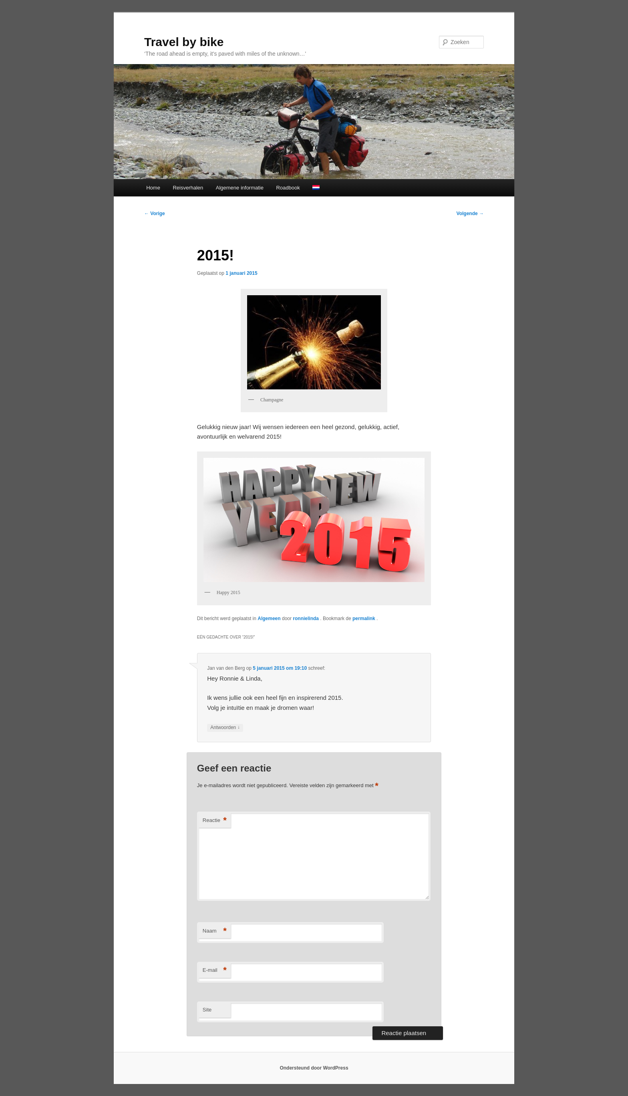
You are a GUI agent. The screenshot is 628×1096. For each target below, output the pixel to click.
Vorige (154, 213)
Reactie (215, 820)
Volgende (470, 213)
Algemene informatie (240, 188)
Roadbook (288, 188)
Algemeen (269, 618)
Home (153, 188)
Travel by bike (183, 41)
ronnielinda (306, 618)
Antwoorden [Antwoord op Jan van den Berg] (225, 727)
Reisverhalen (188, 188)
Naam (215, 931)
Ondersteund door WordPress (314, 1068)
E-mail (215, 970)
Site (207, 1010)
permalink (364, 618)
